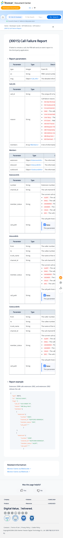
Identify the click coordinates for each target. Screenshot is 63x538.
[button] (8, 59)
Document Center (23, 3)
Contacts (6, 527)
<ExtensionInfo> (36, 160)
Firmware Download (11, 8)
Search (54, 17)
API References (27, 26)
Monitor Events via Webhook (17, 472)
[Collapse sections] (53, 27)
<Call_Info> (34, 79)
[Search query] (42, 17)
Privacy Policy (25, 527)
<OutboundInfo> (37, 170)
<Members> (34, 145)
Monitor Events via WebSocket (18, 469)
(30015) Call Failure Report (12, 28)
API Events (36, 26)
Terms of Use (15, 527)
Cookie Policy (36, 527)
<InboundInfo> (36, 165)
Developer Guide (15, 26)
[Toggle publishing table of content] (58, 27)
